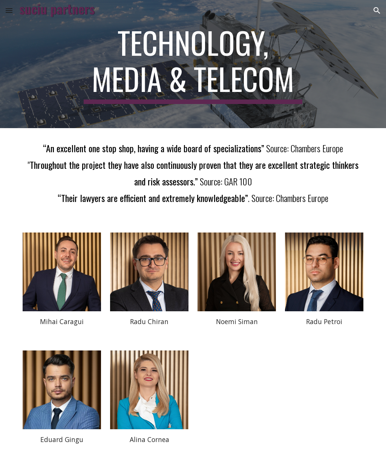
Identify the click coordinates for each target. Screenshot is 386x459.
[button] (9, 10)
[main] (193, 64)
